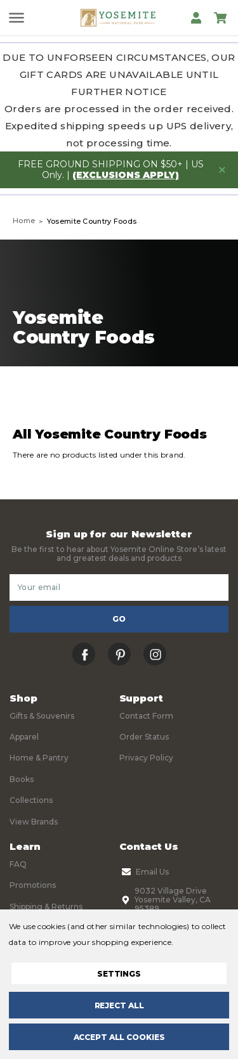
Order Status (144, 736)
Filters (63, 395)
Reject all (119, 1005)
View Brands (34, 821)
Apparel (24, 736)
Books (22, 779)
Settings (119, 974)
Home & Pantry (39, 757)
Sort (174, 395)
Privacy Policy (146, 757)
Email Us (144, 872)
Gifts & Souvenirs (42, 716)
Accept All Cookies (119, 1037)
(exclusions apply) (125, 175)
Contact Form (146, 716)
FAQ (18, 864)
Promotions (33, 885)
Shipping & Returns (46, 906)
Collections (31, 800)
